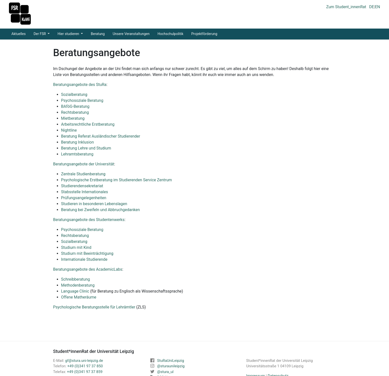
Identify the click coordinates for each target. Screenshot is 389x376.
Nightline (69, 130)
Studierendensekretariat (82, 186)
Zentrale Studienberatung (83, 174)
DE (371, 6)
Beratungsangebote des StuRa (79, 84)
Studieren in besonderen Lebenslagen (94, 203)
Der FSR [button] (40, 34)
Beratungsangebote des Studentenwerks (89, 219)
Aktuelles (18, 34)
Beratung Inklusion (77, 142)
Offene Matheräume (78, 297)
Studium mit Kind (76, 247)
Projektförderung (204, 34)
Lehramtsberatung (77, 154)
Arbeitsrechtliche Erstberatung (87, 124)
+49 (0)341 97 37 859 (84, 372)
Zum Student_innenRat (346, 6)
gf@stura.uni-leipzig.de (84, 360)
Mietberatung (73, 118)
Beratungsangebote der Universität (83, 164)
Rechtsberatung (75, 112)
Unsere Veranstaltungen (131, 34)
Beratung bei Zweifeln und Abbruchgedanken (100, 209)
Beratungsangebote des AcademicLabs (87, 269)
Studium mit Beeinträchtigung (87, 253)
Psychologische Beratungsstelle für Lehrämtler (94, 307)
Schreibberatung (75, 279)
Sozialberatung (74, 94)
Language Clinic (75, 291)
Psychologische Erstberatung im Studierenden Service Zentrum (116, 180)
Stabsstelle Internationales (84, 191)
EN (377, 6)
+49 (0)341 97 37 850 (85, 366)
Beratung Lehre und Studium (86, 148)
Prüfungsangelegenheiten (83, 197)
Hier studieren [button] (69, 34)
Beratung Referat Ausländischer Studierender (100, 136)
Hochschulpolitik (170, 34)
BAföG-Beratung (75, 106)
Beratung (98, 34)
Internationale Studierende (84, 259)
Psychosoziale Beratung (82, 100)
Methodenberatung (78, 285)
